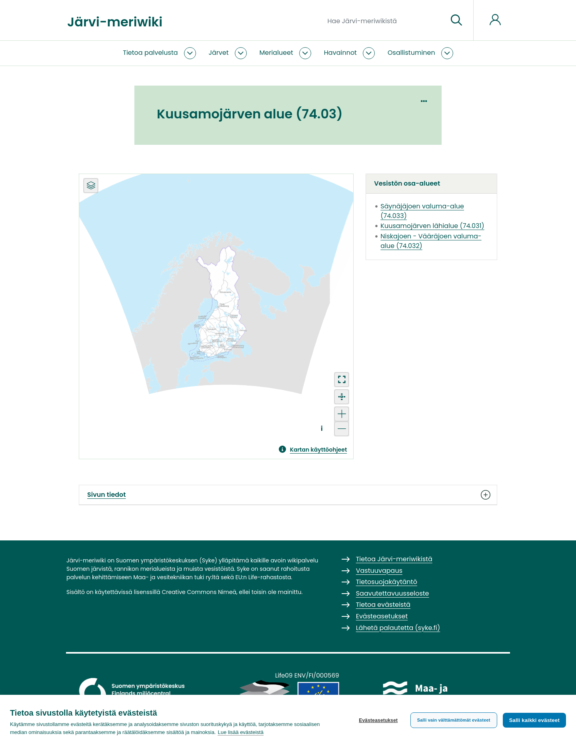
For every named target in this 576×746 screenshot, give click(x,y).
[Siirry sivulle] (456, 20)
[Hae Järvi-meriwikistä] (384, 20)
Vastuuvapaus (379, 570)
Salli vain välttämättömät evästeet (453, 720)
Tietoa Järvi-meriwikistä (394, 559)
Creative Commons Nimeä (199, 592)
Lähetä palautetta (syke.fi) (398, 627)
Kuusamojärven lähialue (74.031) (432, 225)
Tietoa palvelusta (150, 52)
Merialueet (276, 52)
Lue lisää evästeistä (240, 732)
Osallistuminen (411, 52)
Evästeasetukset (378, 720)
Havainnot (340, 52)
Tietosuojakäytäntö (386, 581)
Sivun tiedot (288, 495)
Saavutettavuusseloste (392, 593)
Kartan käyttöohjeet (318, 450)
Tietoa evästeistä (383, 604)
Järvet (219, 52)
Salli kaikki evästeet (534, 720)
